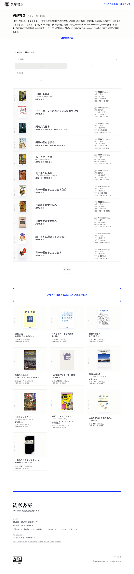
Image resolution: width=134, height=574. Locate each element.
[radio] (41, 66)
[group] (67, 66)
